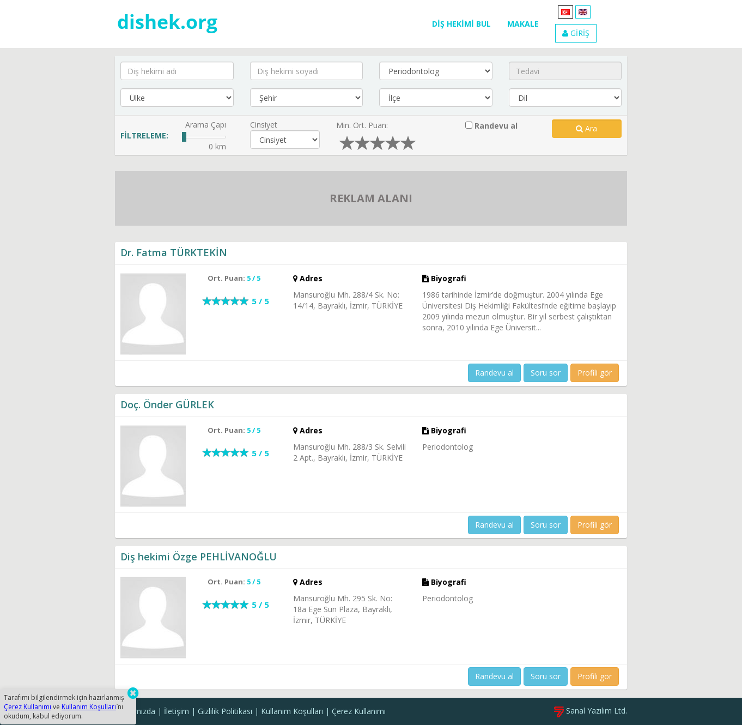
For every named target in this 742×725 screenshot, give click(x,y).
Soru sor (546, 372)
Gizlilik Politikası (225, 711)
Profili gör (594, 372)
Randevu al (491, 125)
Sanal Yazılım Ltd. (590, 710)
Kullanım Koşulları (292, 711)
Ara (586, 128)
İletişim (176, 711)
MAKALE (523, 24)
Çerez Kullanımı (359, 711)
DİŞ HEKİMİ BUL (461, 24)
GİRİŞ (575, 33)
